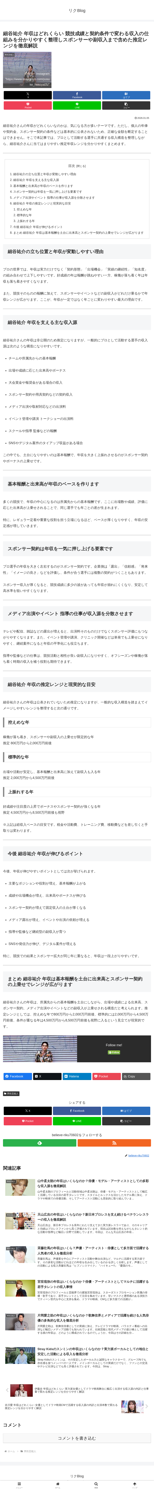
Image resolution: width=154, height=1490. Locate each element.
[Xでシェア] (28, 95)
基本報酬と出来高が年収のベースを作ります (43, 186)
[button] (126, 105)
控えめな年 (24, 210)
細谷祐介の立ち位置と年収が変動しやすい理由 (44, 174)
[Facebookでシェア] (77, 95)
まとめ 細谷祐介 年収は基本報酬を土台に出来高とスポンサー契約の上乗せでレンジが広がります (78, 234)
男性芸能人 (11, 1095)
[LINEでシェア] (77, 105)
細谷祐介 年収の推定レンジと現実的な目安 (42, 204)
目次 (71, 166)
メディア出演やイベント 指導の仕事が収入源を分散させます (54, 198)
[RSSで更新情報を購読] (114, 1144)
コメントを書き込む (77, 1441)
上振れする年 (26, 222)
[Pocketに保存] (28, 105)
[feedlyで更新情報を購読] (39, 1144)
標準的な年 (24, 216)
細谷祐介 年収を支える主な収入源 (36, 180)
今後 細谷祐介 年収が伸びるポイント (38, 228)
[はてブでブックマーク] (126, 95)
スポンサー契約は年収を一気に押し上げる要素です (47, 192)
